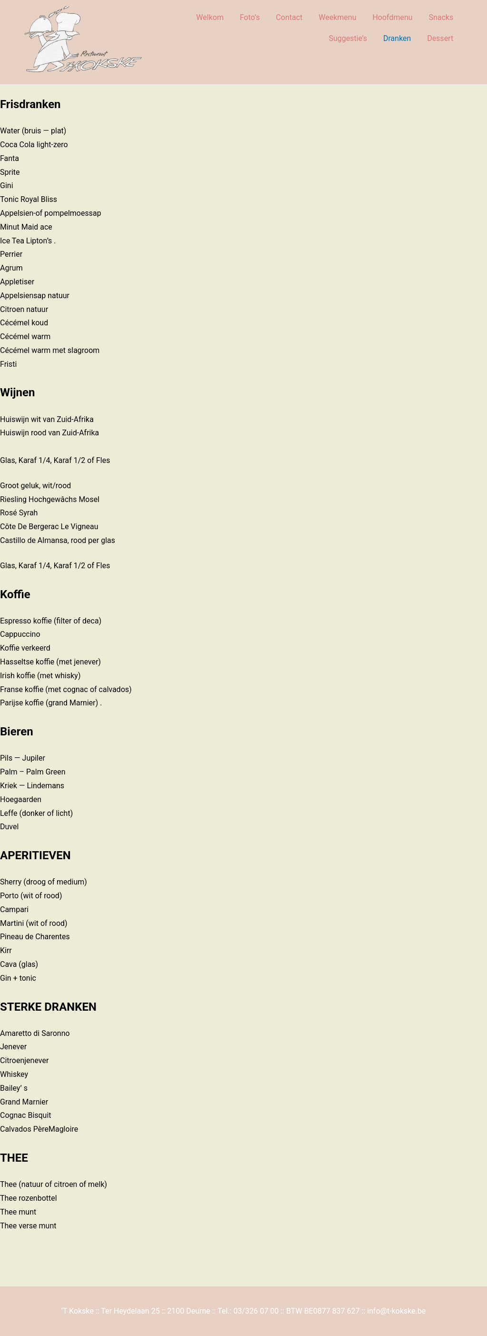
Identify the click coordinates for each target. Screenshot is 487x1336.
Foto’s (250, 17)
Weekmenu (337, 17)
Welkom (210, 17)
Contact (289, 17)
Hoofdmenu (392, 17)
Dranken (397, 38)
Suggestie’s (348, 38)
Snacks (441, 17)
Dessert (440, 38)
